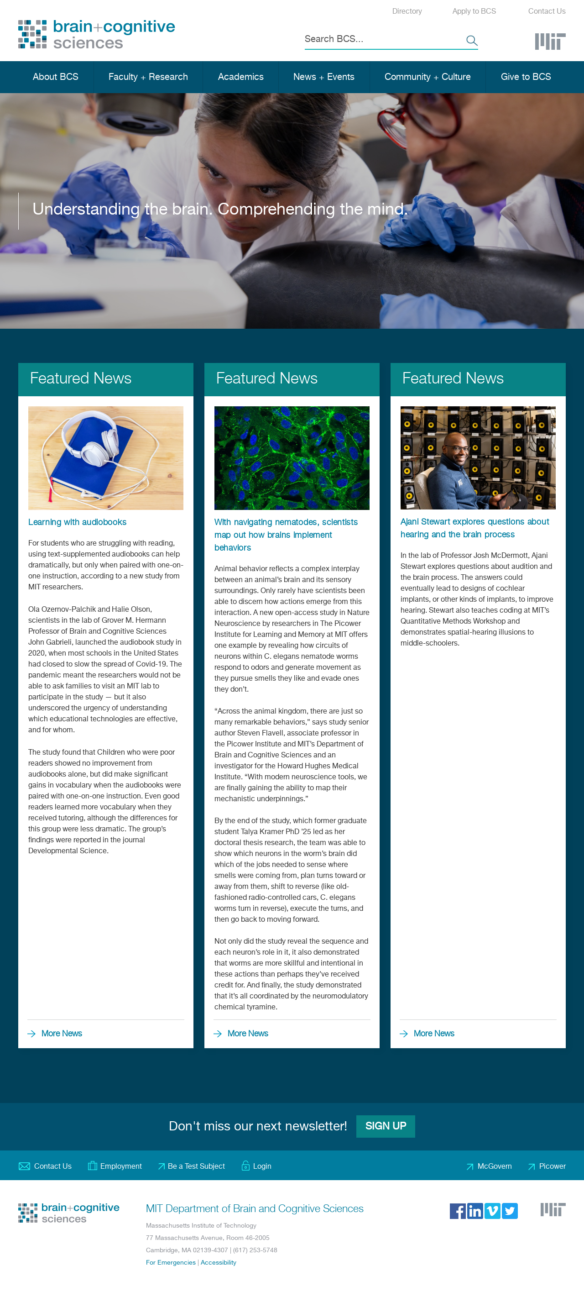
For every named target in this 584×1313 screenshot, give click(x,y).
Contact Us (547, 12)
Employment (121, 1167)
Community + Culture (428, 77)
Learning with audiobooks (77, 523)
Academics (241, 77)
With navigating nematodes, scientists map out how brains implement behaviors (286, 535)
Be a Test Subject (196, 1167)
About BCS (55, 77)
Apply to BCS (474, 12)
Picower (552, 1167)
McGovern (495, 1167)
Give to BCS (526, 77)
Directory (407, 12)
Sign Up (385, 1127)
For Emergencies (171, 1263)
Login (262, 1167)
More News (62, 1034)
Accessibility (218, 1263)
